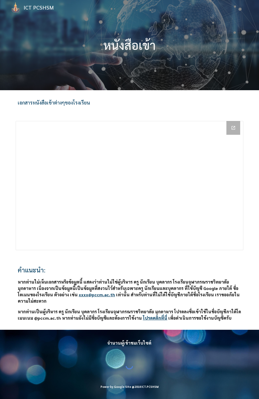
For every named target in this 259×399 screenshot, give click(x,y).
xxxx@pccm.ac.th (97, 294)
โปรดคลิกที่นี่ (155, 318)
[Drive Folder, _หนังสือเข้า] (129, 185)
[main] (129, 45)
